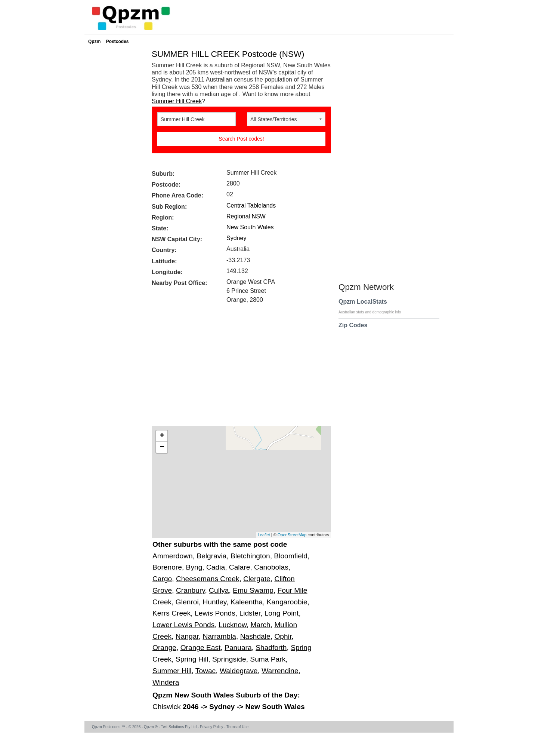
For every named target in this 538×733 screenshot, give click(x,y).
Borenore (167, 567)
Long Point (282, 613)
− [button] (162, 447)
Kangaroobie (287, 602)
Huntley (214, 602)
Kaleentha (247, 602)
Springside (229, 659)
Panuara (238, 647)
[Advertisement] (237, 371)
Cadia (215, 567)
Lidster (250, 613)
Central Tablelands (251, 205)
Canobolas (271, 567)
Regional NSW (246, 216)
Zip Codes (352, 330)
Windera (165, 682)
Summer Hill (171, 671)
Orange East (200, 647)
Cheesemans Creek (207, 579)
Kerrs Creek (171, 613)
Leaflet (264, 535)
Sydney (236, 238)
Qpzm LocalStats (373, 306)
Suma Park (267, 659)
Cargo (162, 579)
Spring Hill (192, 659)
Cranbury (190, 590)
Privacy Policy (211, 727)
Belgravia (211, 556)
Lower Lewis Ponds (183, 625)
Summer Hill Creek (177, 101)
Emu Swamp (253, 590)
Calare (239, 567)
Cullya (219, 590)
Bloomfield (290, 556)
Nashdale (255, 636)
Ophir (282, 636)
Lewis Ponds (215, 613)
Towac (205, 671)
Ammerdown (172, 556)
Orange (164, 647)
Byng (194, 567)
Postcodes (117, 41)
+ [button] (162, 436)
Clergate (256, 579)
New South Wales (250, 227)
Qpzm (94, 41)
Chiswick (167, 707)
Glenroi (187, 602)
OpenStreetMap (292, 535)
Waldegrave (239, 671)
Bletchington (250, 556)
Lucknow (233, 625)
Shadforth (271, 647)
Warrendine (280, 671)
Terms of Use (237, 727)
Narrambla (219, 636)
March (260, 625)
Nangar (187, 636)
